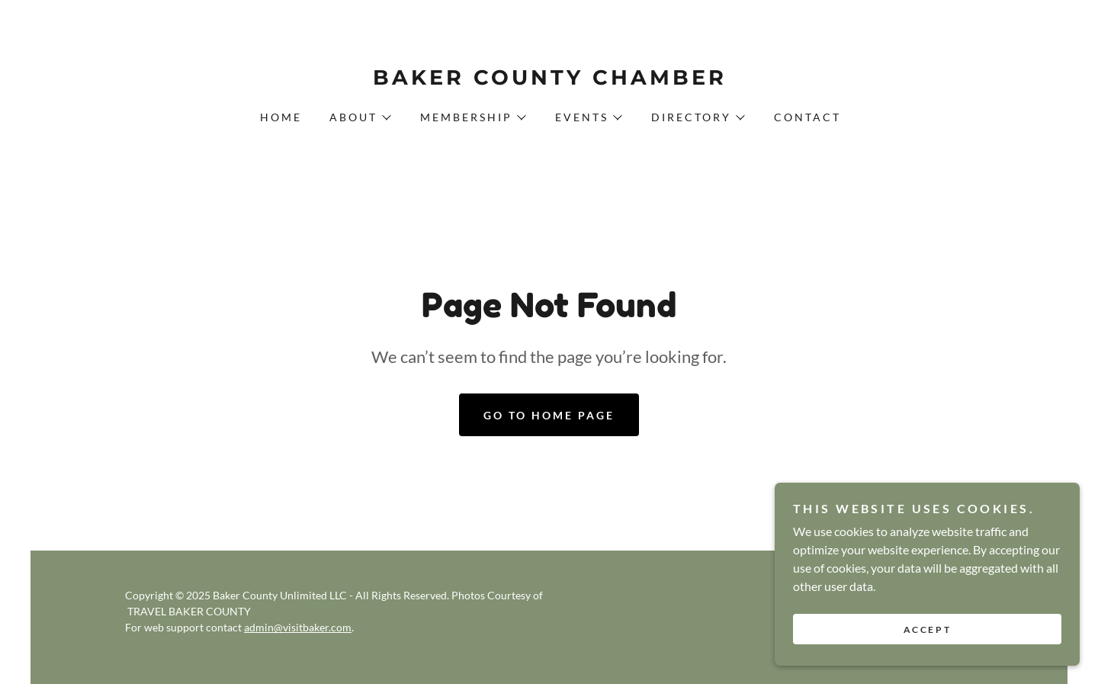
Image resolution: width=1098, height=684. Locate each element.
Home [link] (281, 117)
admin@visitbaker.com (298, 627)
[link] (549, 79)
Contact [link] (807, 117)
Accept (927, 660)
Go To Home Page (549, 415)
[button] (359, 117)
